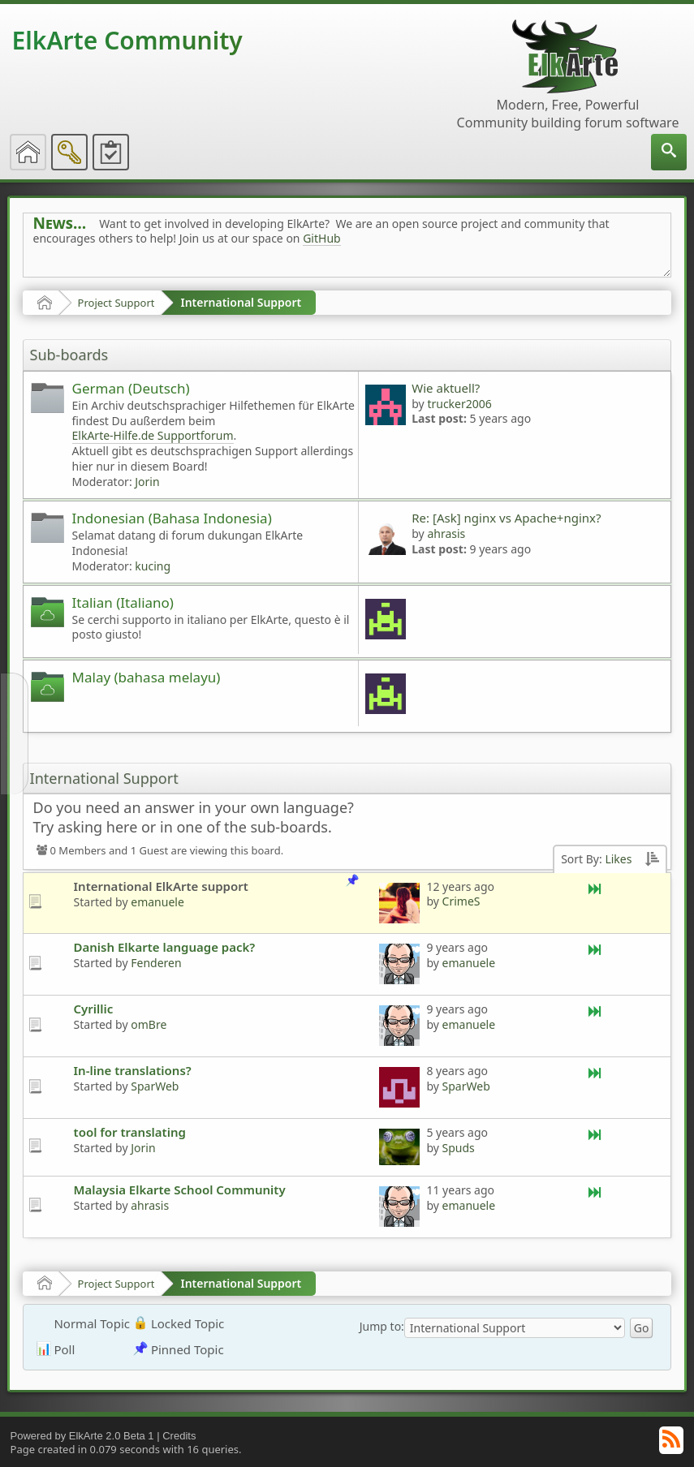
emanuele (157, 902)
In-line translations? (133, 1070)
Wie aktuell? (446, 388)
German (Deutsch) (131, 388)
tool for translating (130, 1132)
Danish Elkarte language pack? (165, 947)
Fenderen (156, 962)
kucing (152, 566)
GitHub (322, 238)
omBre (148, 1024)
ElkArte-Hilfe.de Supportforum (153, 435)
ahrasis (446, 533)
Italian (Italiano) (123, 602)
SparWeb (155, 1086)
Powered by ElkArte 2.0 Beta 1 (82, 1436)
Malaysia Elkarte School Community (180, 1189)
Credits (179, 1436)
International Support (240, 302)
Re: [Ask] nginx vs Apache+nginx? (506, 518)
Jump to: (382, 1326)
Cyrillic (94, 1008)
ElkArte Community (127, 40)
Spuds (458, 1147)
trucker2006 (459, 403)
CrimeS (461, 901)
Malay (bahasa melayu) (146, 677)
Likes (618, 859)
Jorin (147, 481)
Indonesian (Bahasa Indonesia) (172, 518)
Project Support (116, 302)
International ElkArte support (161, 886)
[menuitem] (669, 152)
